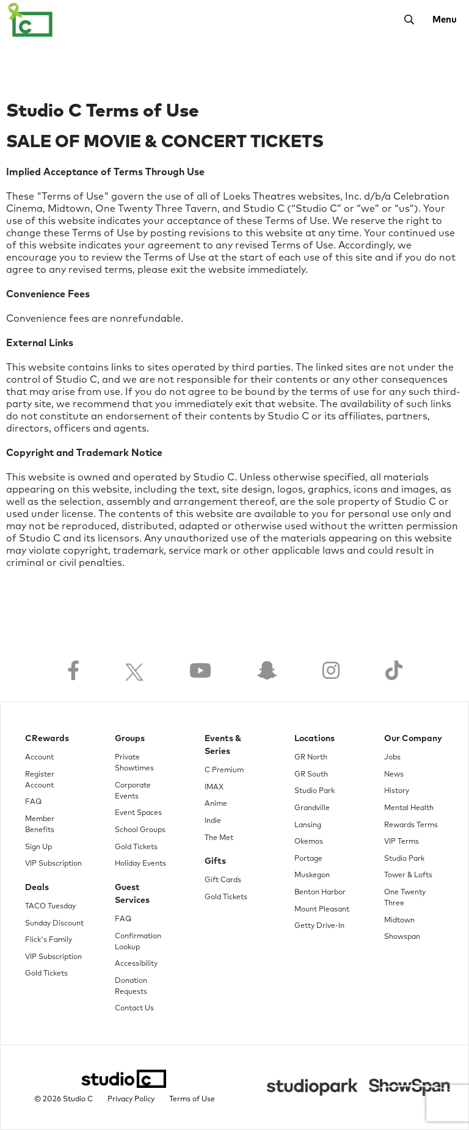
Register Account (39, 780)
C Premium (224, 770)
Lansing (307, 825)
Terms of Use (192, 1099)
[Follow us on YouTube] (200, 672)
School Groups (140, 830)
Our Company (413, 738)
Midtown (399, 920)
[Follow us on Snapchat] (267, 672)
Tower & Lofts (408, 875)
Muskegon (312, 875)
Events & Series (223, 745)
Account (39, 757)
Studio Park (314, 791)
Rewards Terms (411, 825)
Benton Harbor (320, 892)
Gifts (215, 861)
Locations (314, 738)
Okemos (308, 842)
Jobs (392, 757)
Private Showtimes (134, 763)
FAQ (33, 802)
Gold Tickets (46, 973)
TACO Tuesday (50, 906)
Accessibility (136, 964)
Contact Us (134, 1008)
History (396, 791)
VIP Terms (401, 842)
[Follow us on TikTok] (393, 672)
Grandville (312, 808)
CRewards (47, 738)
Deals (37, 887)
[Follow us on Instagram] (331, 672)
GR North (310, 757)
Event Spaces (138, 813)
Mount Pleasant (321, 909)
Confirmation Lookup (138, 942)
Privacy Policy (131, 1099)
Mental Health (409, 808)
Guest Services (132, 894)
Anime (216, 804)
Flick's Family (48, 940)
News (394, 774)
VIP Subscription (53, 863)
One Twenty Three (405, 898)
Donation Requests (131, 986)
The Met (219, 838)
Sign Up (38, 847)
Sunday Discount (54, 923)
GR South (311, 774)
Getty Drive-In (319, 926)
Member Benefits (39, 825)
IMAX (214, 787)
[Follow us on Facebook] (73, 672)
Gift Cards (223, 880)
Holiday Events (140, 863)
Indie (213, 821)
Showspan (402, 937)
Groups (130, 738)
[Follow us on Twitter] (134, 672)
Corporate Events (133, 791)
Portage (308, 859)
